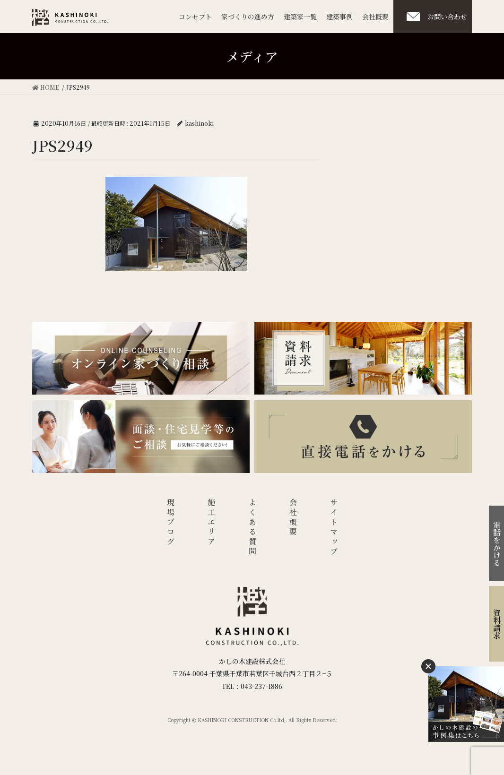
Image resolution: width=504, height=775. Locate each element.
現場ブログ (170, 522)
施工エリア (211, 522)
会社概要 (293, 517)
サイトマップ (334, 527)
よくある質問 (252, 527)
